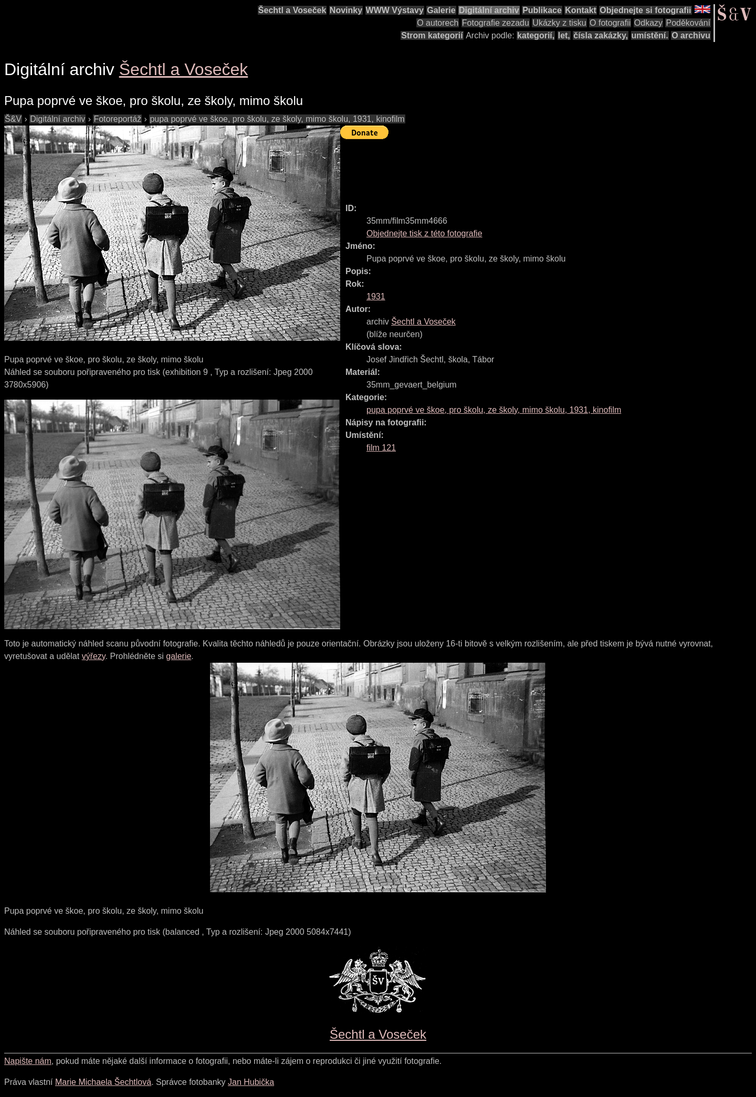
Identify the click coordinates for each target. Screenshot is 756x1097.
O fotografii (610, 22)
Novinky (346, 10)
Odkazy (648, 22)
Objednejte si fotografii (645, 10)
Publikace (542, 10)
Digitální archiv (489, 10)
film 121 (381, 447)
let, (564, 35)
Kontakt (580, 10)
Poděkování (688, 22)
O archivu (690, 35)
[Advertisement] (531, 166)
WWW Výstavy (395, 10)
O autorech (437, 22)
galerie (178, 656)
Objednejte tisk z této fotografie (424, 233)
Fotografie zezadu (495, 22)
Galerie (441, 10)
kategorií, (535, 35)
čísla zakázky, (600, 35)
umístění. (650, 35)
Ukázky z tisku (559, 22)
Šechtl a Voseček (292, 10)
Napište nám (27, 1061)
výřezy (94, 656)
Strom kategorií (432, 35)
